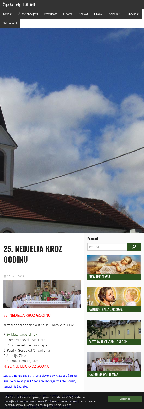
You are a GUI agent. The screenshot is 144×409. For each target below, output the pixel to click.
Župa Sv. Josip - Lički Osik (19, 4)
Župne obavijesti (28, 14)
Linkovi (98, 14)
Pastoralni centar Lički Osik (108, 341)
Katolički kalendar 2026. (105, 309)
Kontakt (83, 14)
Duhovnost (132, 14)
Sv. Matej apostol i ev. (21, 334)
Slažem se (125, 399)
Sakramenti (10, 23)
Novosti (7, 14)
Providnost (50, 14)
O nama (67, 14)
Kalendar (114, 14)
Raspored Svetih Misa (103, 374)
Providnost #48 (99, 276)
